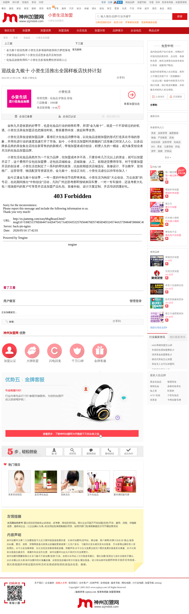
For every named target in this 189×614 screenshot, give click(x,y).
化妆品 (27, 37)
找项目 (25, 2)
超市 (147, 8)
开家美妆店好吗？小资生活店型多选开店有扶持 (34, 55)
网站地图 (126, 583)
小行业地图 (137, 583)
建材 (34, 8)
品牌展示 (118, 30)
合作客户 (83, 583)
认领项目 (160, 96)
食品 (162, 8)
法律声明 (94, 583)
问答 (41, 2)
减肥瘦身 (173, 133)
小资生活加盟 (42, 37)
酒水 (94, 8)
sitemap (158, 583)
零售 (56, 8)
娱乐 (79, 8)
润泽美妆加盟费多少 (162, 354)
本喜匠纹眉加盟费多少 (163, 350)
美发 (153, 133)
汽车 (71, 8)
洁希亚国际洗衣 (103, 22)
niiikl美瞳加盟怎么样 (162, 345)
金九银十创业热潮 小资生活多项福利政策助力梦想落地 (38, 50)
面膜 (160, 151)
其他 (171, 137)
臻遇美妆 (171, 381)
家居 (26, 8)
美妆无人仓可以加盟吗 (163, 364)
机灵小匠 (118, 22)
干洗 (132, 8)
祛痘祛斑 (155, 142)
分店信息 (82, 30)
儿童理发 (168, 146)
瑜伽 (153, 137)
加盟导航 (141, 2)
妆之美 (153, 390)
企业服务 (49, 583)
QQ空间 (129, 78)
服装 (11, 8)
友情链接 (104, 583)
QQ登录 (118, 2)
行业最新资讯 (157, 337)
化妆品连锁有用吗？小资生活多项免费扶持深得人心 (36, 60)
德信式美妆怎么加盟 (162, 359)
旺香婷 (170, 390)
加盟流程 (63, 30)
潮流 (169, 8)
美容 (41, 8)
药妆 (177, 146)
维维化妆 (154, 386)
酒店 (154, 8)
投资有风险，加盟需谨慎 (174, 2)
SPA (153, 146)
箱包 (101, 8)
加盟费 (26, 30)
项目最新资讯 (177, 337)
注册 (110, 2)
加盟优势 (45, 30)
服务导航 (115, 583)
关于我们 (38, 583)
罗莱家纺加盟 (132, 22)
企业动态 (136, 30)
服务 (64, 8)
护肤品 (168, 151)
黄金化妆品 (155, 381)
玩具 (124, 8)
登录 (103, 2)
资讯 (34, 2)
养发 (159, 146)
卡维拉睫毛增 (174, 400)
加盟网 (6, 2)
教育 (49, 8)
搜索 (179, 16)
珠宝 (109, 8)
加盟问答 (100, 30)
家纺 (19, 8)
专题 (151, 2)
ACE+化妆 (155, 395)
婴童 (117, 8)
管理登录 (136, 301)
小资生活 (32, 78)
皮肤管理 (162, 133)
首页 (5, 37)
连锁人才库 (61, 583)
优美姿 (153, 400)
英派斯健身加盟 (149, 22)
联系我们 (73, 583)
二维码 (140, 78)
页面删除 (177, 96)
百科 (158, 2)
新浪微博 (135, 78)
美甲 (153, 151)
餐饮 (4, 8)
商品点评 (154, 30)
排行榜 (15, 2)
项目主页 (9, 30)
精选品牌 (129, 2)
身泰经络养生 (174, 386)
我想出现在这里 (158, 327)
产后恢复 (162, 137)
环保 (139, 8)
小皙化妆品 (173, 395)
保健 (86, 8)
